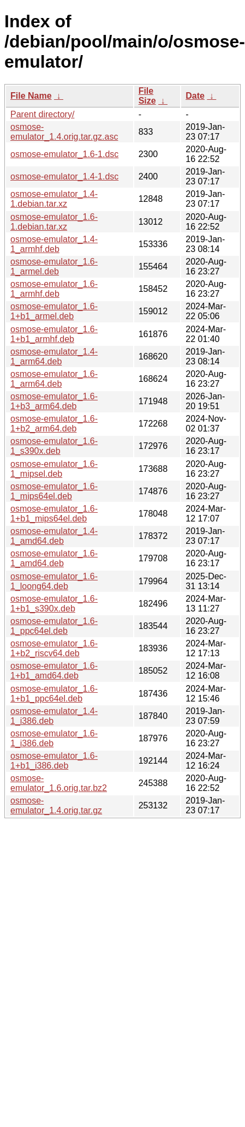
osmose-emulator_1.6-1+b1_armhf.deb (54, 334)
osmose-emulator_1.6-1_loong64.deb (54, 581)
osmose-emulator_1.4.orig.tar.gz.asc (64, 131)
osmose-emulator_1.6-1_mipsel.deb (54, 468)
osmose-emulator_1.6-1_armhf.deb (54, 288)
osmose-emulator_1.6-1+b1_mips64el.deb (54, 513)
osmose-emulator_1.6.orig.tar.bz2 (58, 783)
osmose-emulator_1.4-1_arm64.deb (54, 356)
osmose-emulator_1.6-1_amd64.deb (54, 558)
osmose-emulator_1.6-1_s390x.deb (54, 445)
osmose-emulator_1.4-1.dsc (64, 176)
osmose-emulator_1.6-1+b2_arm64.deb (54, 423)
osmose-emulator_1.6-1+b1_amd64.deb (54, 670)
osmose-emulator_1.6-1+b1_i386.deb (54, 760)
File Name (31, 95)
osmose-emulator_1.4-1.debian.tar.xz (54, 198)
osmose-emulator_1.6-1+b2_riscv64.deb (54, 648)
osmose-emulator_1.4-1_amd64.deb (54, 535)
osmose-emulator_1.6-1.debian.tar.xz (54, 221)
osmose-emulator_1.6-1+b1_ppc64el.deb (54, 693)
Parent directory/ (42, 114)
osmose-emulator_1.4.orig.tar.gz (56, 805)
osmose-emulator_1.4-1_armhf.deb (54, 244)
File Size (147, 95)
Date (195, 95)
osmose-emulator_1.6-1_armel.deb (54, 266)
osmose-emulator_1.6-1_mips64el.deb (54, 491)
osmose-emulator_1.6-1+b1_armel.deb (54, 311)
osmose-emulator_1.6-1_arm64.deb (54, 378)
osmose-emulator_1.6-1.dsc (64, 154)
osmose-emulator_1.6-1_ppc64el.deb (54, 626)
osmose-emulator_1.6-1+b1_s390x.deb (54, 603)
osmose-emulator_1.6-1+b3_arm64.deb (54, 401)
